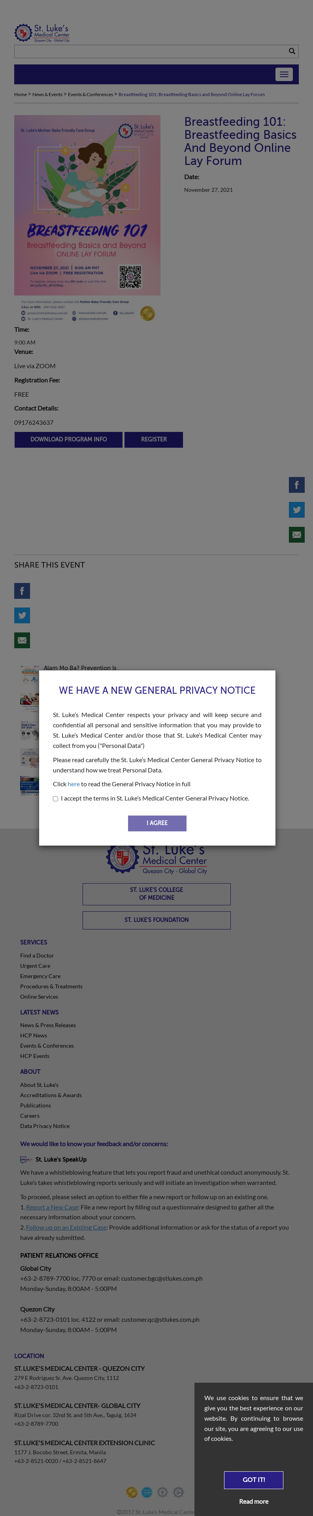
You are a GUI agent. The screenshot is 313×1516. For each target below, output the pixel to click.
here (74, 783)
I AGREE (157, 823)
